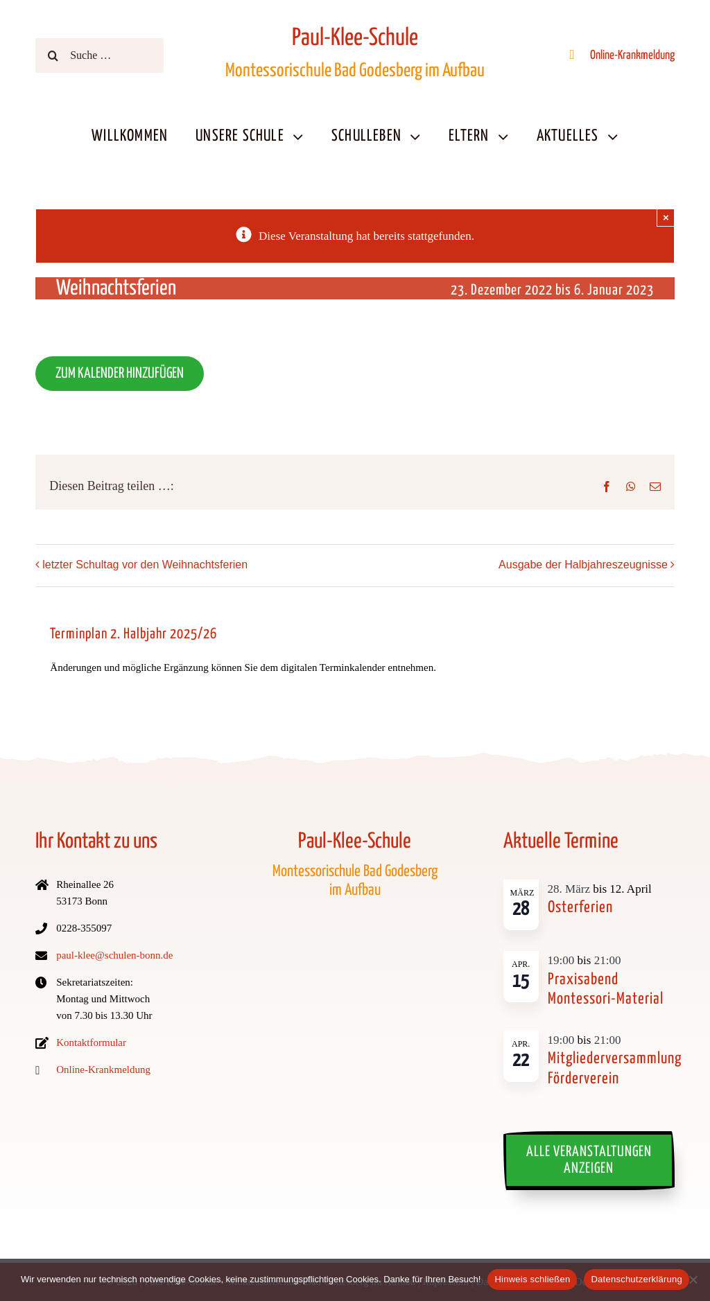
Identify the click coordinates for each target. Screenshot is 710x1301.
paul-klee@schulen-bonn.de (114, 955)
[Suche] (52, 55)
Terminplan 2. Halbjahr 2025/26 (133, 634)
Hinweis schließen (532, 1279)
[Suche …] (99, 55)
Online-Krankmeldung (632, 55)
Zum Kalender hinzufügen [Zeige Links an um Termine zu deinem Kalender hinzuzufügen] (119, 374)
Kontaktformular (91, 1042)
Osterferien (580, 908)
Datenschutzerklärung (636, 1279)
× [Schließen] (666, 217)
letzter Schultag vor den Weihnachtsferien (145, 564)
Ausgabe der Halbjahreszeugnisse (583, 564)
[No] (693, 1279)
